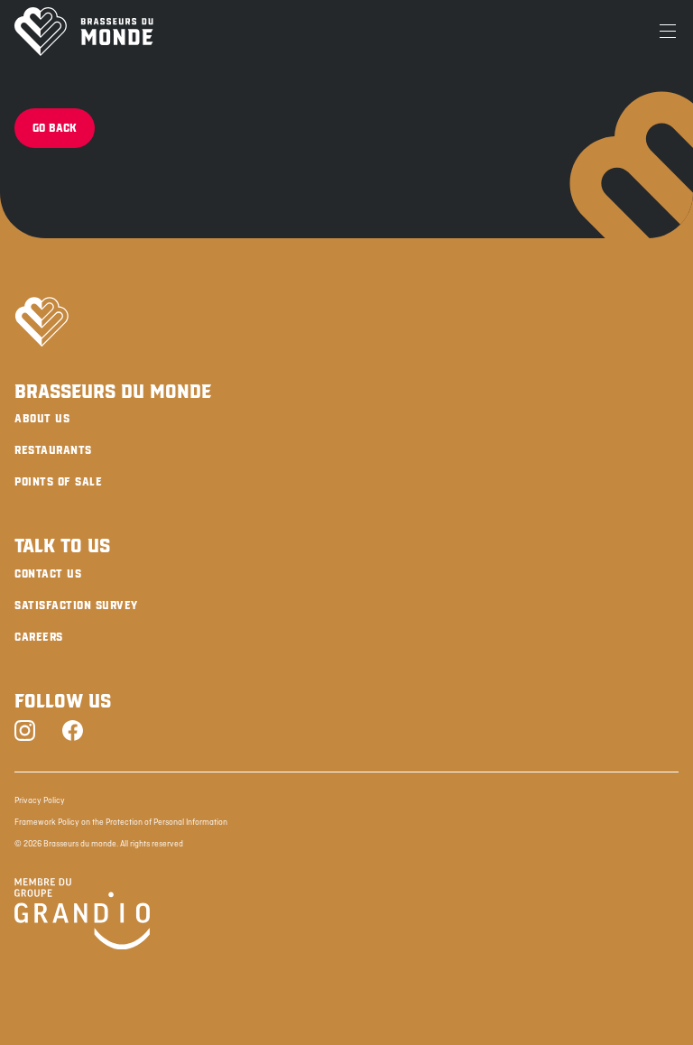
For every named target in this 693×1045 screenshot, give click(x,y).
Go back (54, 128)
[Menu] (668, 31)
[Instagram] (24, 732)
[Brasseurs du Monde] (83, 31)
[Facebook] (72, 732)
